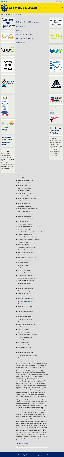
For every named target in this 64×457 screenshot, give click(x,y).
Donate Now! (4, 1)
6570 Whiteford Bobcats (23, 7)
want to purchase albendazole (25, 301)
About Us (47, 7)
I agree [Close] (54, 455)
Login (58, 7)
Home (41, 7)
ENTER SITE (21, 43)
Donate (53, 7)
